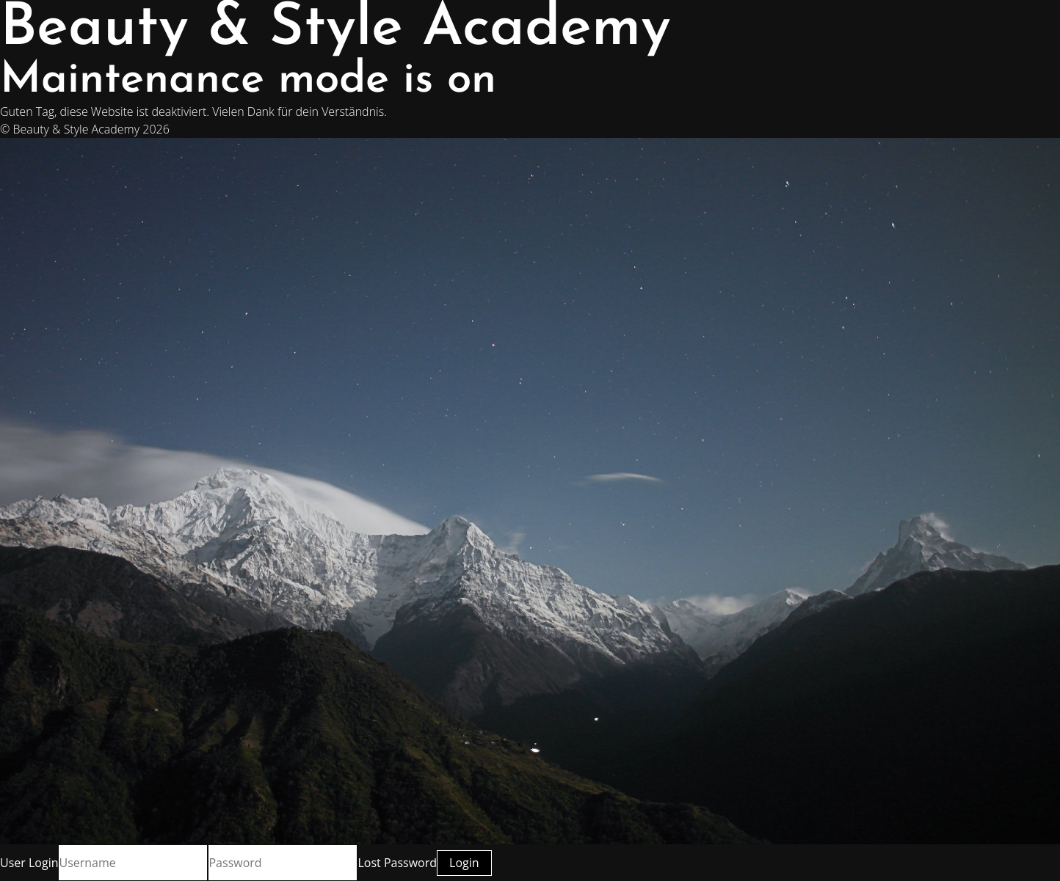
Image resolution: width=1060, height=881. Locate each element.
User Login (29, 863)
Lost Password (397, 863)
